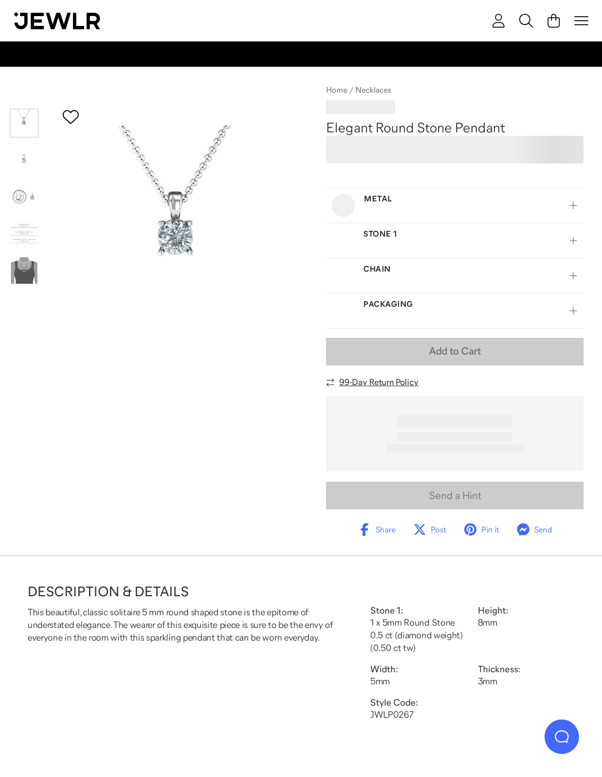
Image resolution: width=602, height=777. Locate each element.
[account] (498, 21)
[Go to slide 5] (24, 270)
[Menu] (581, 21)
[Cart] (554, 21)
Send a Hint (455, 495)
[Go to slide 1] (24, 123)
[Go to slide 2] (24, 160)
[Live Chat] (562, 736)
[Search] (526, 21)
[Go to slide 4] (24, 234)
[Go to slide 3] (24, 197)
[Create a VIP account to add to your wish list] (70, 116)
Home (336, 90)
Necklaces (373, 90)
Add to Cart (455, 351)
